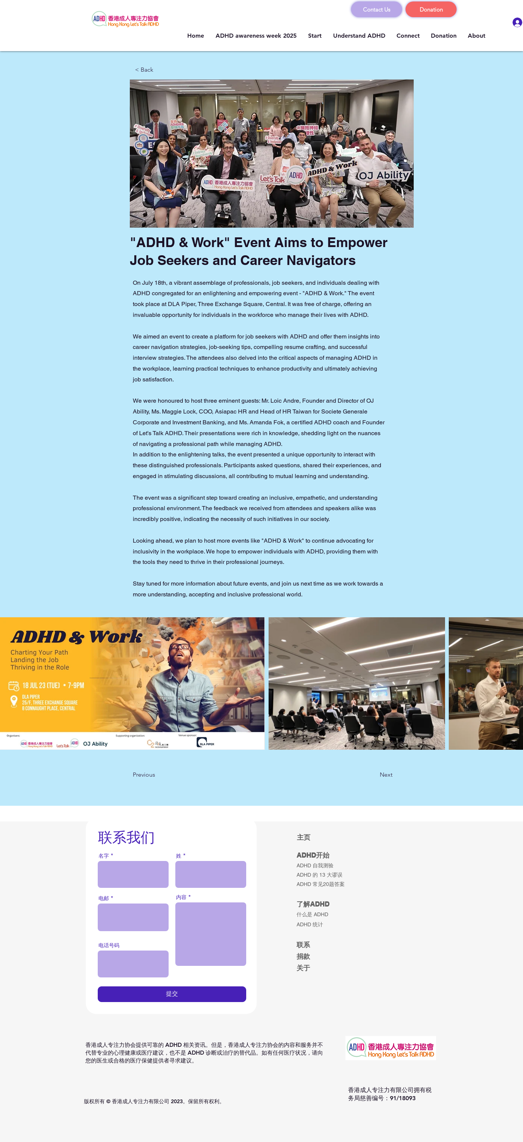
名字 (103, 855)
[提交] (172, 994)
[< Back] (159, 69)
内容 (181, 897)
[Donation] (431, 9)
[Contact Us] (376, 9)
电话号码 (108, 945)
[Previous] (157, 775)
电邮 (103, 898)
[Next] (373, 775)
